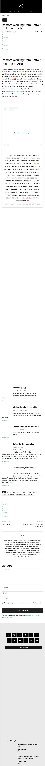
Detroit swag (30, 459)
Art (19, 738)
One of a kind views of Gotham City (26, 391)
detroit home (32, 457)
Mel (4, 31)
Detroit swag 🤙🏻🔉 (20, 352)
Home (3, 15)
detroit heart (24, 457)
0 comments (5, 365)
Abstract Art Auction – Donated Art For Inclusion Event (28, 722)
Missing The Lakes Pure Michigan (25, 372)
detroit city (15, 457)
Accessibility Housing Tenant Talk (27, 710)
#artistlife (20, 113)
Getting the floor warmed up (23, 409)
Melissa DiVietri (22, 226)
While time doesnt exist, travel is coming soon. (33, 490)
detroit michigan (20, 459)
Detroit (9, 15)
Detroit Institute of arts (8, 459)
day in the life (22, 726)
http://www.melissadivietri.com (23, 502)
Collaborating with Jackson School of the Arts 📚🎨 (27, 734)
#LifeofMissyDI (22, 714)
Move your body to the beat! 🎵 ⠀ (25, 433)
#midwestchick (12, 113)
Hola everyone (6, 489)
